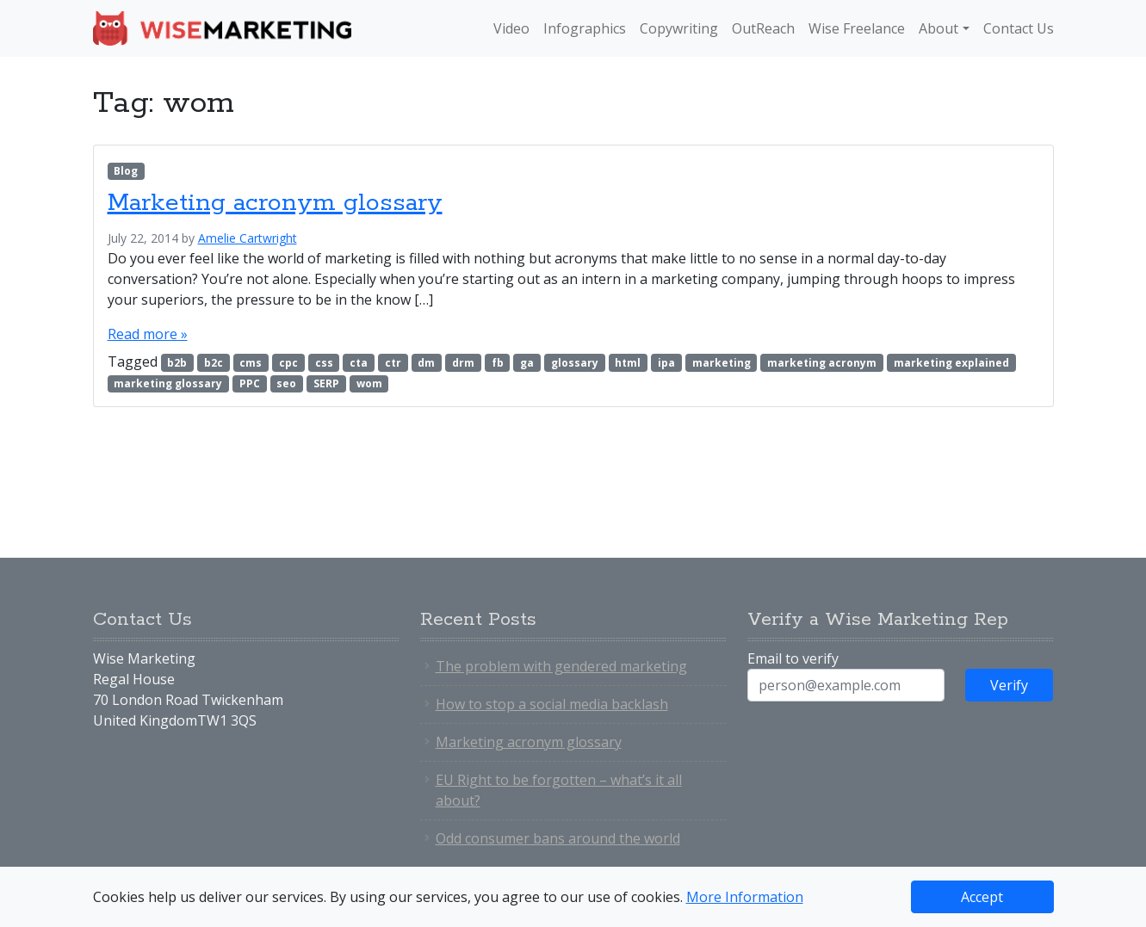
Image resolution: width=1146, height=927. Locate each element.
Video (511, 28)
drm (463, 362)
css (324, 362)
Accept (982, 896)
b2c (213, 362)
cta (359, 362)
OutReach (763, 28)
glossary (574, 362)
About (938, 28)
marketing (721, 362)
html (628, 362)
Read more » (148, 333)
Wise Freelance (856, 28)
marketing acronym (822, 362)
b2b (177, 362)
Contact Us (1018, 28)
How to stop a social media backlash (552, 704)
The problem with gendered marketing (561, 666)
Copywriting (679, 28)
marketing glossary (168, 383)
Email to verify (793, 658)
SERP (326, 383)
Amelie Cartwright (247, 238)
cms (250, 362)
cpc (288, 362)
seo (286, 383)
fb (498, 362)
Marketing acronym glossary (275, 203)
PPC (249, 383)
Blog (126, 171)
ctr (393, 362)
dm (426, 362)
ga (527, 362)
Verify (1009, 685)
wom (369, 383)
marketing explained (951, 362)
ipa (666, 362)
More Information (744, 896)
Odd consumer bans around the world (558, 838)
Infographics (584, 28)
